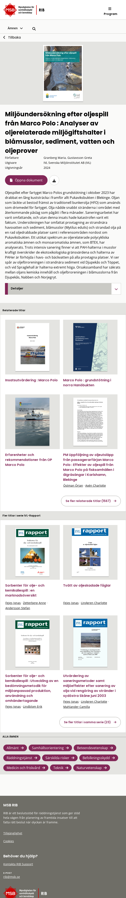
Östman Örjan (73, 485)
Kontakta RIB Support (18, 864)
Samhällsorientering (48, 748)
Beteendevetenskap (92, 748)
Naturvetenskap (89, 768)
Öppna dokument (29, 180)
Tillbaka (14, 37)
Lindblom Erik (32, 706)
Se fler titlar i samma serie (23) (87, 722)
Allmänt (13, 748)
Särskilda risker (57, 758)
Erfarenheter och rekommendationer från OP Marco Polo (28, 459)
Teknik (58, 768)
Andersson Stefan (17, 608)
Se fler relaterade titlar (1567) (88, 501)
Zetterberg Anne (34, 603)
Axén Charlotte (95, 485)
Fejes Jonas (13, 603)
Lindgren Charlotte (94, 603)
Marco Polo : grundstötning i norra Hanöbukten (87, 383)
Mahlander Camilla (76, 707)
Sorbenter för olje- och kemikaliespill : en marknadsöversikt (24, 590)
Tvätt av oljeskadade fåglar (87, 585)
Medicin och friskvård (23, 768)
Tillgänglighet (12, 833)
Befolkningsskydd (96, 758)
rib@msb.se (11, 877)
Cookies (8, 841)
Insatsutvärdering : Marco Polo (31, 380)
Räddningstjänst (19, 758)
